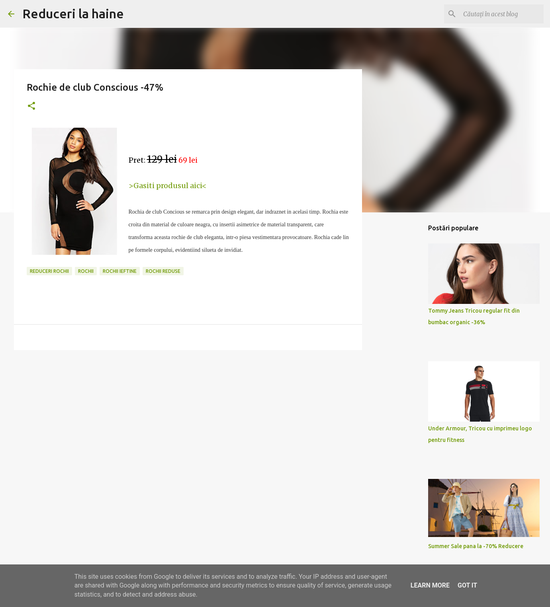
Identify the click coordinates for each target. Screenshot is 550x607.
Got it (467, 585)
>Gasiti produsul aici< (168, 185)
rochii (86, 271)
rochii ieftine (120, 271)
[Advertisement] (402, 343)
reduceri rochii (49, 271)
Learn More (430, 585)
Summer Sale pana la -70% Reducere (475, 546)
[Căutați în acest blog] (502, 13)
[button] (31, 106)
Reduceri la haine (73, 13)
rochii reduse (163, 271)
